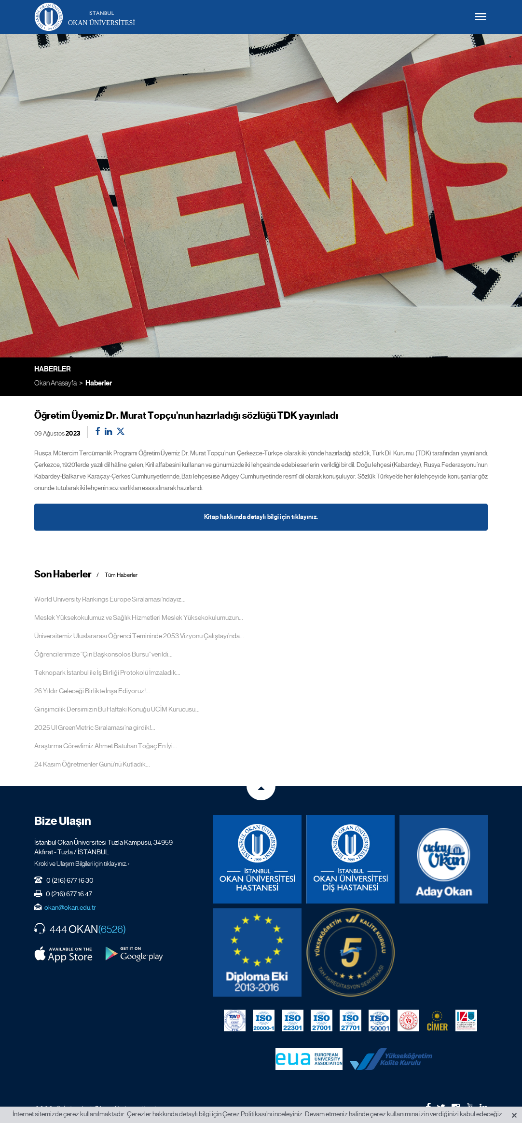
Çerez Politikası (244, 1114)
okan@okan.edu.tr (70, 907)
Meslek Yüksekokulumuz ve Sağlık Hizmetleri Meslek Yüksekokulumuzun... (138, 617)
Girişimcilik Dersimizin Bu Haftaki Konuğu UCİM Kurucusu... (117, 709)
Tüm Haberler (121, 575)
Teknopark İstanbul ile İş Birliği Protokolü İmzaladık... (107, 672)
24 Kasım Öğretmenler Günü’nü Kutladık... (92, 764)
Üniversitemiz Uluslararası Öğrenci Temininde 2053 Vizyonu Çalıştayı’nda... (139, 636)
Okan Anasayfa (55, 383)
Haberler (98, 383)
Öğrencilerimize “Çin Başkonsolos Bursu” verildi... (103, 654)
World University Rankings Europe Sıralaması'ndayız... (110, 599)
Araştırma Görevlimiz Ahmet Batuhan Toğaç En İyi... (105, 746)
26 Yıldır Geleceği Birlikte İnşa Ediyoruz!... (92, 691)
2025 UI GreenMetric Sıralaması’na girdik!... (94, 727)
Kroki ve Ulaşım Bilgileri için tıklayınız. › (82, 863)
